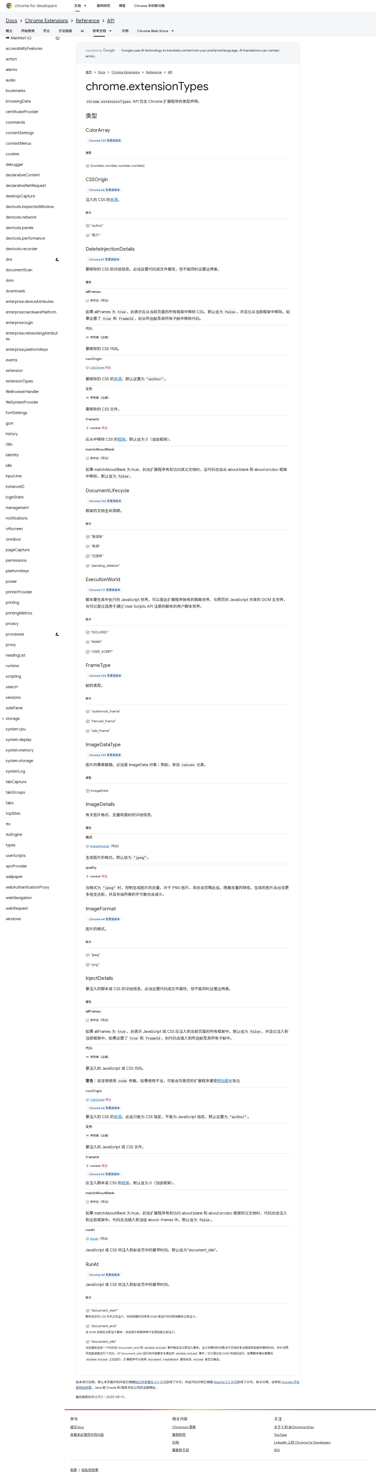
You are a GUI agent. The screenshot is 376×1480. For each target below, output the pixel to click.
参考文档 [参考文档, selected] (99, 31)
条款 (73, 1470)
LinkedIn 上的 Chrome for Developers (302, 1442)
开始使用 (28, 31)
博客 (122, 6)
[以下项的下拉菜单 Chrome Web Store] (174, 31)
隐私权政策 (90, 1470)
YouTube (280, 1435)
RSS (277, 1450)
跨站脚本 (224, 1081)
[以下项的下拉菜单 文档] (86, 6)
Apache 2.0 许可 (225, 1382)
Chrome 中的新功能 (149, 6)
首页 (89, 72)
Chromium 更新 (184, 1427)
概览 (9, 31)
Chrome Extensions (46, 21)
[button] (31, 718)
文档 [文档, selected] (77, 6)
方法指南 (65, 31)
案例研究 (103, 6)
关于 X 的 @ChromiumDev (294, 1427)
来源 (114, 199)
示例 (125, 31)
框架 (121, 439)
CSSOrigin (97, 367)
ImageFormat (99, 846)
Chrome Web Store (152, 31)
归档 (175, 1442)
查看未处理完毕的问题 (87, 1435)
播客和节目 (180, 1450)
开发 (46, 31)
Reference (88, 21)
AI (82, 31)
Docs (11, 21)
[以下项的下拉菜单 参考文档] (112, 31)
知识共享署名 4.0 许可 (150, 1382)
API (110, 21)
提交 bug (77, 1427)
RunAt (94, 1238)
